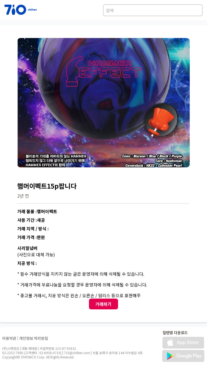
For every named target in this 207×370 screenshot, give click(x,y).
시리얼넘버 (27, 248)
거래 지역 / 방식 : (33, 228)
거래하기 (103, 304)
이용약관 (9, 338)
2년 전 (23, 195)
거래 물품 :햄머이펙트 (37, 211)
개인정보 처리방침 (33, 338)
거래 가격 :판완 (31, 237)
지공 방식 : (27, 263)
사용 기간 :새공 (31, 220)
